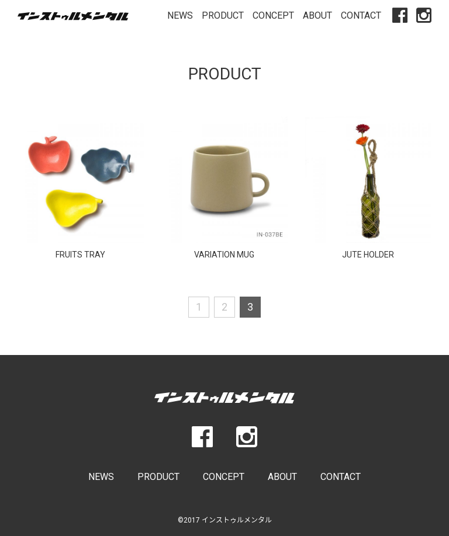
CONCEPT (273, 15)
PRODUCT (223, 15)
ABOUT (317, 15)
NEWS (180, 15)
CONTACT (361, 15)
